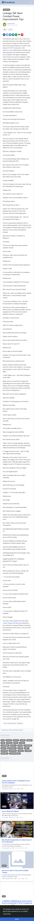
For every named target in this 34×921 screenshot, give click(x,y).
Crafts (16, 740)
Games (22, 743)
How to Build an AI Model (10, 811)
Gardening (5, 745)
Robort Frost (6, 788)
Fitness (9, 743)
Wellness (4, 753)
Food (15, 743)
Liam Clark (5, 817)
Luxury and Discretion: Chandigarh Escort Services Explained (16, 782)
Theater (28, 750)
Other (20, 748)
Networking (12, 748)
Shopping (13, 750)
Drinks (29, 740)
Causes (8, 740)
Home (20, 745)
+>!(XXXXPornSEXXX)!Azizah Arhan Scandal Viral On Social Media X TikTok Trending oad (17, 902)
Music (3, 748)
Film (3, 743)
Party (26, 748)
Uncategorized (15, 753)
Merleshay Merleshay (8, 878)
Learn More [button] (7, 914)
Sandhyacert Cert (7, 848)
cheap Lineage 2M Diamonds (12, 623)
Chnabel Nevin (11, 23)
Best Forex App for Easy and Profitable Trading (15, 871)
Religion (6, 9)
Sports (20, 750)
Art (3, 740)
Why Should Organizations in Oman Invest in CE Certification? (17, 841)
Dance (23, 740)
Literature (27, 745)
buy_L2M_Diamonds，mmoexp (13, 723)
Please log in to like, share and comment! (12, 730)
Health (13, 745)
